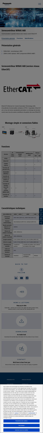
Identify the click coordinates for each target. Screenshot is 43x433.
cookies (16, 413)
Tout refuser (21, 425)
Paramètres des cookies (22, 420)
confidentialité (31, 413)
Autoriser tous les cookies (21, 430)
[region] (21, 408)
